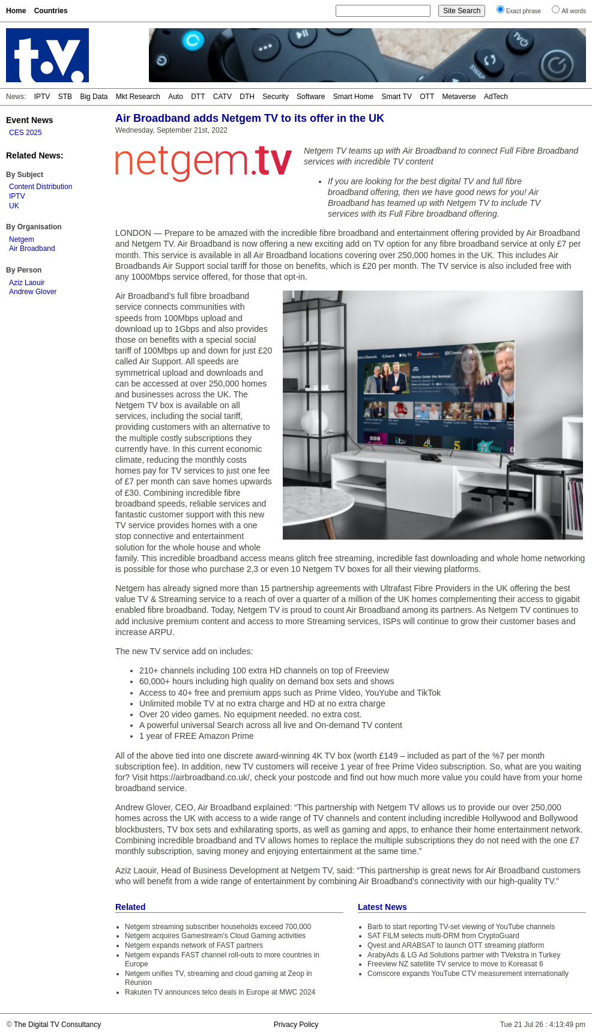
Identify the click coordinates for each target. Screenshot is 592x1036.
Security (275, 96)
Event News (29, 120)
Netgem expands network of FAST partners (194, 945)
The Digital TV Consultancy (57, 1024)
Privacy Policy (296, 1024)
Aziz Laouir (26, 283)
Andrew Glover (32, 292)
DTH (247, 96)
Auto (175, 96)
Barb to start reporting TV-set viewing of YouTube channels (461, 927)
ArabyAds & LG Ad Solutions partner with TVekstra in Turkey (463, 955)
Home (16, 11)
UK (14, 206)
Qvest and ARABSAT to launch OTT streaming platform (455, 945)
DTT (198, 96)
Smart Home (353, 96)
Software (311, 96)
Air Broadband (32, 248)
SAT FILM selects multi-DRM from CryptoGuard (443, 936)
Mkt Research (138, 96)
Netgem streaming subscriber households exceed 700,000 (218, 927)
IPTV (42, 96)
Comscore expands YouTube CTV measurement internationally (468, 973)
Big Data (93, 96)
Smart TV (396, 96)
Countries (51, 11)
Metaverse (459, 96)
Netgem (21, 239)
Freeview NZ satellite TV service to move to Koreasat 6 (455, 964)
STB (65, 96)
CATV (222, 96)
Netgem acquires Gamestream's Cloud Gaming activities (215, 936)
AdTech (496, 96)
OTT (427, 96)
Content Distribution (40, 186)
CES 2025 (25, 132)
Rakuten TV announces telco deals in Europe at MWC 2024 (220, 992)
